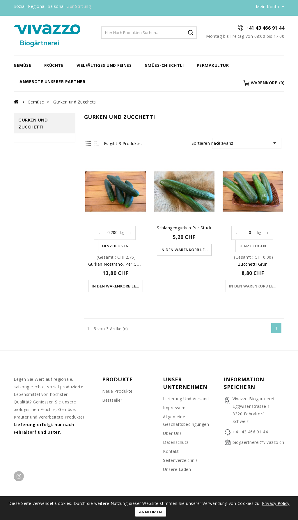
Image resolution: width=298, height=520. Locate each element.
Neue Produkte (117, 391)
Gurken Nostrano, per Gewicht (119, 264)
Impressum (174, 407)
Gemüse (22, 65)
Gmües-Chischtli (164, 65)
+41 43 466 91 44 (265, 28)
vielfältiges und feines (104, 65)
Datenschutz (176, 442)
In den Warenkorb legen (118, 286)
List (96, 143)
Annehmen (150, 511)
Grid (88, 143)
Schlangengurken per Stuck (184, 227)
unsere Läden (177, 469)
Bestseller (112, 400)
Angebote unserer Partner (52, 81)
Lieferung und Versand (186, 398)
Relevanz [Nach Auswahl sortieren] (246, 143)
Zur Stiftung (79, 6)
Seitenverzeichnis (180, 460)
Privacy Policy (276, 503)
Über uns (172, 433)
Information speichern (244, 383)
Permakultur (213, 65)
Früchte (54, 65)
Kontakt (171, 451)
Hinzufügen (115, 246)
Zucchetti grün (253, 264)
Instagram (19, 476)
